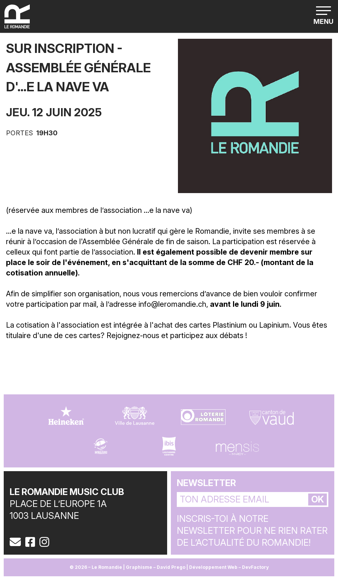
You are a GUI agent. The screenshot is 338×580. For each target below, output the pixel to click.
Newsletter (206, 482)
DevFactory (255, 567)
